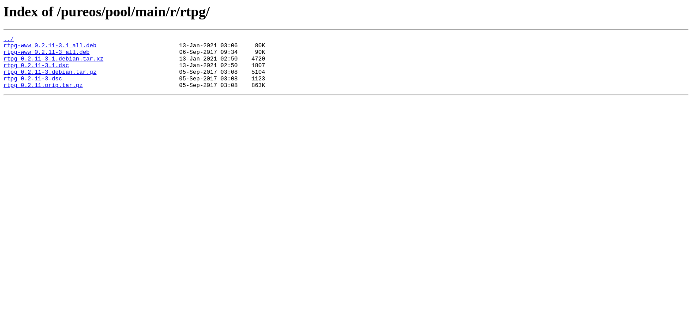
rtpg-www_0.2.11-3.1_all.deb (50, 48)
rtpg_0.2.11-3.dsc (33, 87)
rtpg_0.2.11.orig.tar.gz (43, 95)
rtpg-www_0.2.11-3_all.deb (47, 56)
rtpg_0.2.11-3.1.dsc (36, 72)
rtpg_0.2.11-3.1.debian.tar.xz (53, 64)
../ (9, 40)
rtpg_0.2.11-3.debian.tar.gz (50, 79)
